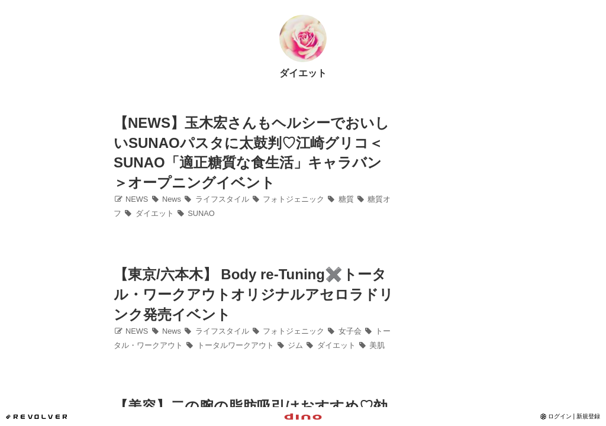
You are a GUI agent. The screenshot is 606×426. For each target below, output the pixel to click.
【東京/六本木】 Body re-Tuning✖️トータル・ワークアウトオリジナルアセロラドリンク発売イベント (254, 294)
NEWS (131, 199)
